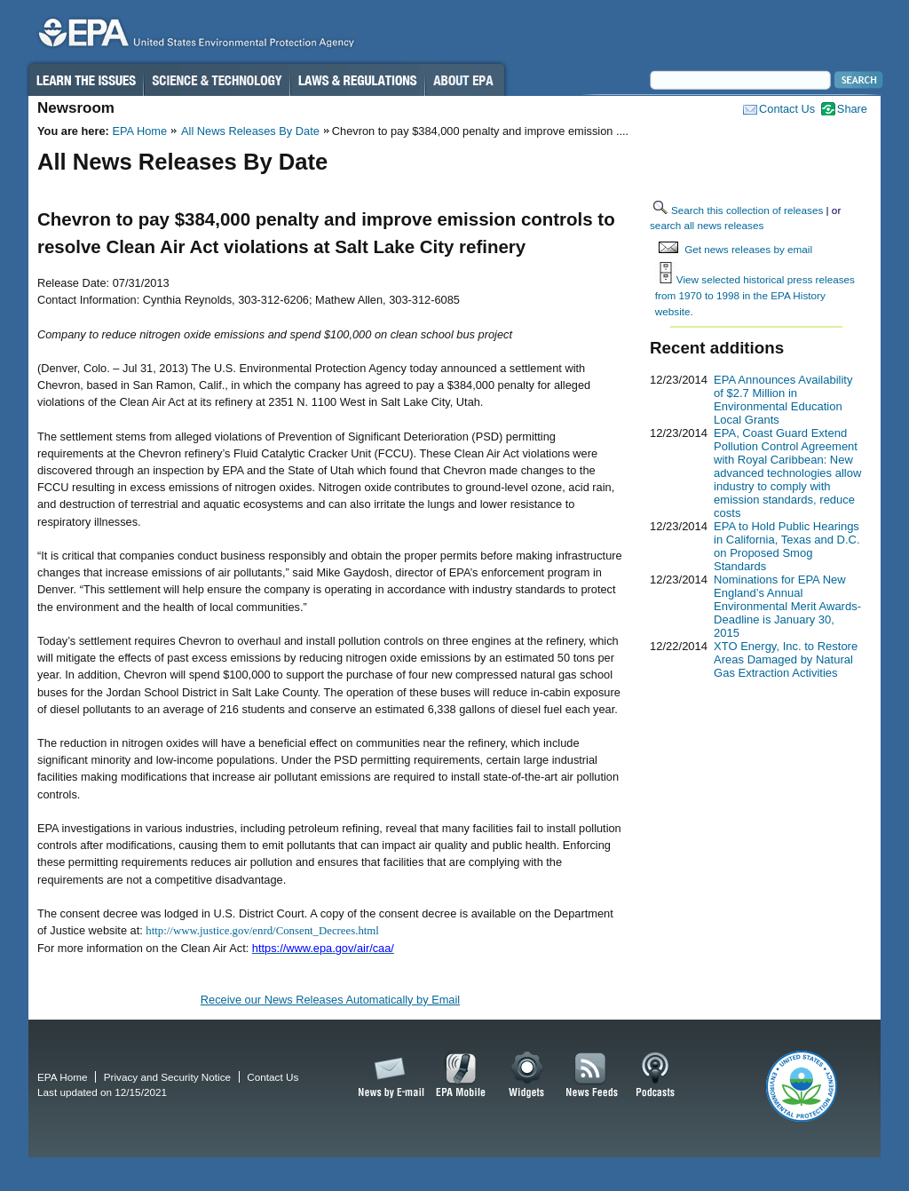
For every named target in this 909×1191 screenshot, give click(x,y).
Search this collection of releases (747, 210)
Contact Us (787, 108)
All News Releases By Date (250, 131)
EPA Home (139, 131)
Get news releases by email (748, 249)
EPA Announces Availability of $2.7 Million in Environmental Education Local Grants (783, 399)
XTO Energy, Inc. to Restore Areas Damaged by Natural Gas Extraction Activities (786, 659)
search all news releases (706, 225)
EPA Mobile (461, 1075)
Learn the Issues (85, 80)
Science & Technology (216, 80)
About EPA (464, 80)
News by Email (388, 1075)
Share (852, 108)
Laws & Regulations (357, 80)
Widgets (528, 1075)
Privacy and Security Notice (167, 1077)
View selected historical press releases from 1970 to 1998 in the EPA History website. (755, 295)
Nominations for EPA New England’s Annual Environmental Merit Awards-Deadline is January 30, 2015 (787, 606)
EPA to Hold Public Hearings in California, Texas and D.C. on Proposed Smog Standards (787, 546)
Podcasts (655, 1075)
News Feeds (592, 1075)
